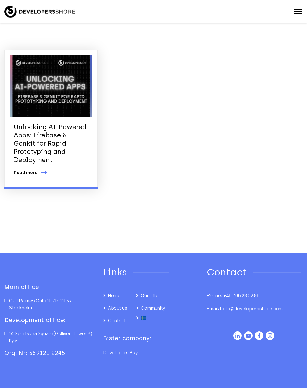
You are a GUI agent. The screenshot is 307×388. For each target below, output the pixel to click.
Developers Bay (120, 352)
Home (114, 295)
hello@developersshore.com (251, 308)
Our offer (150, 295)
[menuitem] (152, 318)
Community (153, 308)
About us (117, 308)
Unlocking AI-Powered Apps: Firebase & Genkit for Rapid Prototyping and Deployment (50, 143)
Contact (117, 320)
